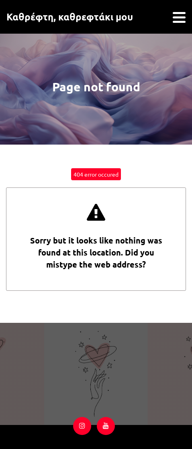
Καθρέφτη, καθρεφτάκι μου (69, 16)
